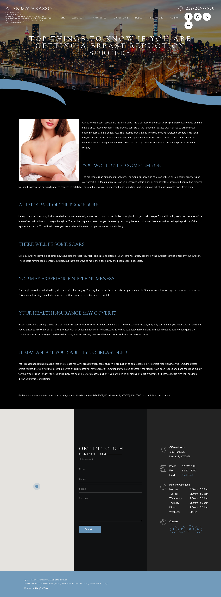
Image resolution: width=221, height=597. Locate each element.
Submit (88, 529)
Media (138, 18)
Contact (174, 18)
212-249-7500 (200, 8)
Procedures (99, 18)
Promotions (156, 18)
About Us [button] (78, 18)
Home (62, 18)
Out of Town (121, 18)
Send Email (187, 475)
